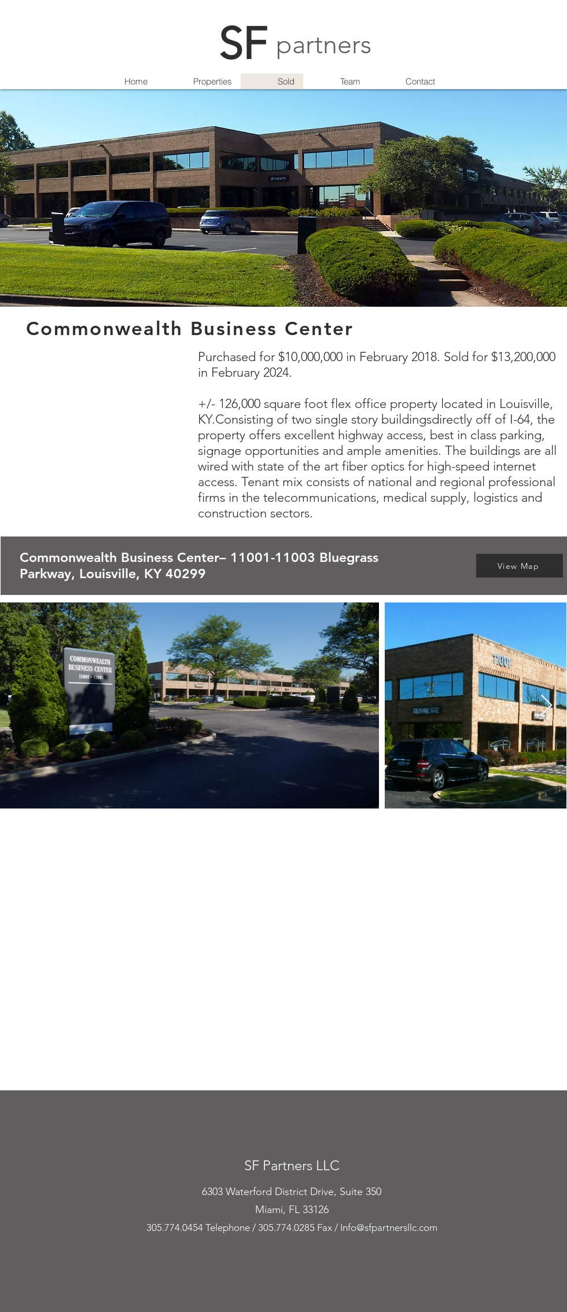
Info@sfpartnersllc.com (388, 1227)
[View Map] (519, 566)
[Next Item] (546, 705)
